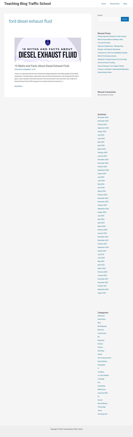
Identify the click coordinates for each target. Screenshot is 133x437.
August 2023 (102, 212)
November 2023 (103, 201)
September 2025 (103, 128)
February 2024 (103, 194)
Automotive (19, 69)
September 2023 (103, 208)
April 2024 (101, 187)
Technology (102, 406)
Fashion (100, 343)
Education (101, 339)
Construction (102, 332)
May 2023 (101, 219)
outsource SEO (103, 392)
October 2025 (102, 124)
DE (99, 336)
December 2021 (103, 278)
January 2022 (102, 275)
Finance (100, 346)
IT (98, 367)
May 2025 (101, 142)
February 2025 (103, 152)
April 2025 (101, 145)
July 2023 (101, 215)
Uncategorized (103, 413)
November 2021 (103, 282)
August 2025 (102, 131)
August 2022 (102, 250)
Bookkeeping (102, 325)
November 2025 (103, 121)
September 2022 (103, 247)
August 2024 (102, 173)
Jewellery (101, 371)
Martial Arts (102, 388)
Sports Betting (103, 402)
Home (106, 4)
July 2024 (101, 177)
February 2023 (103, 229)
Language (101, 378)
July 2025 (101, 135)
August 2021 (102, 292)
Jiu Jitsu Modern (103, 374)
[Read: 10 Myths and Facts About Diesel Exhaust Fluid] (48, 50)
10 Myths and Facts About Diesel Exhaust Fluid (43, 65)
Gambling (101, 350)
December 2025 (103, 117)
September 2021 (103, 289)
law (99, 381)
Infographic (27, 69)
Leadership (101, 385)
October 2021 (102, 285)
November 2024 (103, 163)
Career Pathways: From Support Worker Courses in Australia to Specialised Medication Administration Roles (111, 69)
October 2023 (102, 205)
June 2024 (101, 180)
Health (100, 353)
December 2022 (103, 236)
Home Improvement (104, 357)
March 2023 (102, 226)
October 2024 (102, 166)
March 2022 (102, 268)
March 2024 (102, 191)
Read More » (19, 86)
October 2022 (102, 243)
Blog (125, 4)
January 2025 (102, 156)
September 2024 (103, 170)
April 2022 (101, 264)
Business (101, 329)
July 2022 (101, 254)
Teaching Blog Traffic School (27, 4)
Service (100, 399)
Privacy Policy (116, 4)
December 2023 (103, 198)
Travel (100, 409)
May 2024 (101, 184)
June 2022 (101, 257)
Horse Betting (102, 360)
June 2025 (101, 138)
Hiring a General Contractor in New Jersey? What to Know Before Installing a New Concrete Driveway (112, 39)
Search (100, 15)
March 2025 (102, 149)
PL (99, 395)
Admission (101, 315)
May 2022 (101, 261)
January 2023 (102, 233)
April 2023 (101, 222)
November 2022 (103, 240)
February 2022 (103, 271)
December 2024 (103, 159)
